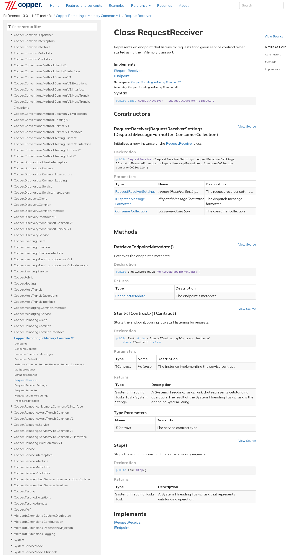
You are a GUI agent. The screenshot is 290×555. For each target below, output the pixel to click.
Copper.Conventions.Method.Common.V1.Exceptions (50, 83)
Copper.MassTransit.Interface (34, 302)
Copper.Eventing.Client (29, 241)
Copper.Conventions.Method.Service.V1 (41, 126)
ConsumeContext (25, 348)
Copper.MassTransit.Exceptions (36, 296)
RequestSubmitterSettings (31, 395)
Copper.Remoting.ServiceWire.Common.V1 (44, 431)
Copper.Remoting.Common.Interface (39, 332)
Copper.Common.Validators (33, 59)
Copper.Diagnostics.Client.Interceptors (40, 162)
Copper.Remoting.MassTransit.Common (41, 412)
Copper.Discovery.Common (32, 205)
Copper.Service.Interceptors (33, 455)
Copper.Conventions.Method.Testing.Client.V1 (46, 138)
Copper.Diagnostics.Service (33, 186)
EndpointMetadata (130, 296)
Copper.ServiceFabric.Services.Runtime (41, 485)
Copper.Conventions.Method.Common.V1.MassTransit (51, 95)
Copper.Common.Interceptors (34, 41)
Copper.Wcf (22, 509)
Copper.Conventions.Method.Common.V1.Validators (50, 114)
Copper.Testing (24, 491)
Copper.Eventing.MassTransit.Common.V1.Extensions (51, 265)
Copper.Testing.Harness (31, 503)
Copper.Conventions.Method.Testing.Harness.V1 (48, 150)
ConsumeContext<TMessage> (34, 354)
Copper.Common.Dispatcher (33, 35)
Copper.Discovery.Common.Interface (39, 211)
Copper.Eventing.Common (32, 247)
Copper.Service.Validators (32, 473)
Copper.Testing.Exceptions (32, 497)
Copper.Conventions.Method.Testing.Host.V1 (45, 156)
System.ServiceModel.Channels (35, 552)
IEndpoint (121, 76)
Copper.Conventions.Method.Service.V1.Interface (48, 132)
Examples (117, 5)
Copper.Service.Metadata (32, 467)
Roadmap (164, 5)
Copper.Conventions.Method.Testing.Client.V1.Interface (52, 144)
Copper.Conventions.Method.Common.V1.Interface (49, 89)
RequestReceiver (138, 15)
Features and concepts (84, 5)
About (184, 5)
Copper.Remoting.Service (31, 425)
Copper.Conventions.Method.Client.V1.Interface (47, 71)
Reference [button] (141, 5)
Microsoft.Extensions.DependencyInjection (43, 528)
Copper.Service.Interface (31, 461)
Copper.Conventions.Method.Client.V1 (40, 65)
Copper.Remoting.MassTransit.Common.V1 (44, 419)
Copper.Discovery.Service (31, 235)
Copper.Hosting (25, 283)
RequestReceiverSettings (31, 385)
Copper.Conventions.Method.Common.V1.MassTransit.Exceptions (52, 105)
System (19, 540)
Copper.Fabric (23, 277)
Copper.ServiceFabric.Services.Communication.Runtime (52, 479)
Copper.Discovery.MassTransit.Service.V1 (42, 229)
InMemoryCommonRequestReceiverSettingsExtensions (50, 364)
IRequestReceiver (128, 70)
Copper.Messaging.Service (32, 314)
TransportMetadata (27, 400)
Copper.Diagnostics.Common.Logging (40, 180)
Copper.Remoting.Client (30, 320)
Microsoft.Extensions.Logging (34, 534)
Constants (21, 343)
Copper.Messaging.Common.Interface (40, 308)
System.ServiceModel (29, 546)
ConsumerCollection (27, 359)
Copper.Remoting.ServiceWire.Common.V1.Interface (50, 437)
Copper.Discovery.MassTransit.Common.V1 (44, 223)
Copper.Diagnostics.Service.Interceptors (42, 192)
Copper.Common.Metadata (33, 53)
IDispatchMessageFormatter (130, 201)
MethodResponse (26, 374)
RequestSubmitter (26, 390)
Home (54, 5)
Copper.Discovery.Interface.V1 (35, 217)
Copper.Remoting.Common (32, 326)
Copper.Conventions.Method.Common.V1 (42, 77)
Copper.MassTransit (28, 289)
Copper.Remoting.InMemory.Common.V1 (88, 15)
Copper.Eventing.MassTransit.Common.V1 (43, 259)
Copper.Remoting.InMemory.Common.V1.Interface (48, 406)
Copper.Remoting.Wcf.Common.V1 (38, 443)
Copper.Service (24, 449)
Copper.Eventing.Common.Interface (38, 253)
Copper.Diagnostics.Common (34, 168)
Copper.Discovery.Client (30, 199)
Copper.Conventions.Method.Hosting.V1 (42, 120)
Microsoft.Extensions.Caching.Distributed (42, 516)
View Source (247, 126)
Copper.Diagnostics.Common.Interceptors (43, 174)
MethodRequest (25, 369)
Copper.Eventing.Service (31, 271)
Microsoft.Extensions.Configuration (38, 522)
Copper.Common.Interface (32, 47)
